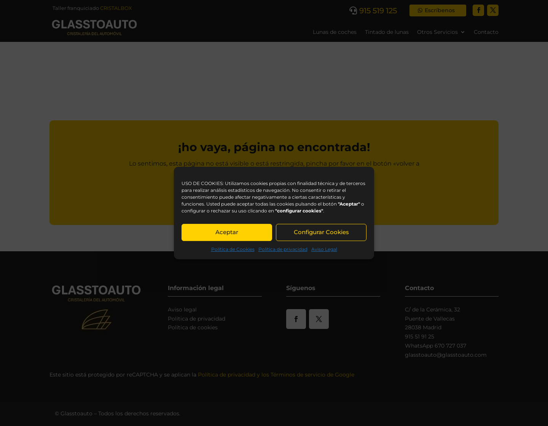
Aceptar (226, 232)
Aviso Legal (324, 249)
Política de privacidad (282, 249)
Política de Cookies (233, 249)
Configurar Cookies (321, 232)
